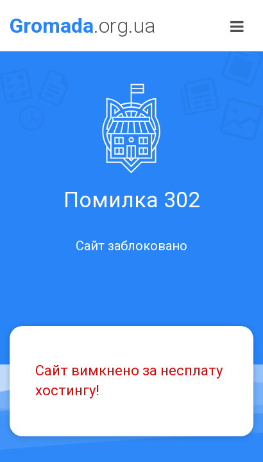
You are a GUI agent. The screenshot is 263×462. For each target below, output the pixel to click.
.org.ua (83, 25)
